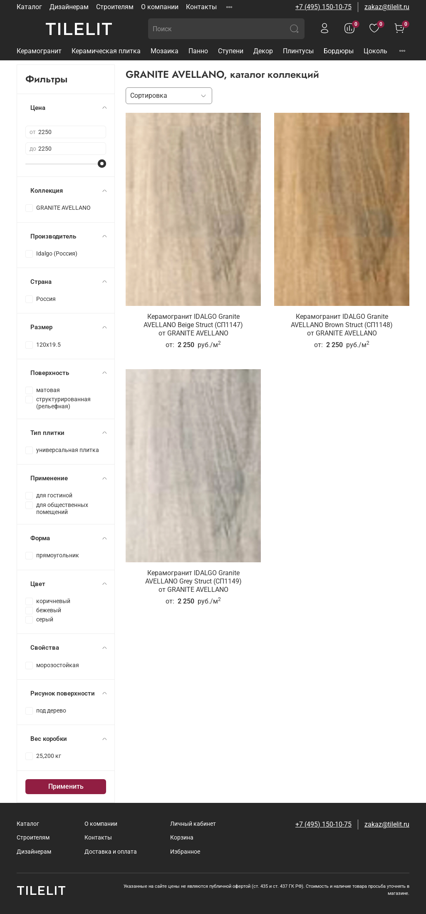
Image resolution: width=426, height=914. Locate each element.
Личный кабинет (193, 823)
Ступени (230, 51)
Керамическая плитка (106, 51)
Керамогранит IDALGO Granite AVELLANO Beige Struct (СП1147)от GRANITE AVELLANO (193, 325)
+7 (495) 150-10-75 (323, 7)
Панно (198, 51)
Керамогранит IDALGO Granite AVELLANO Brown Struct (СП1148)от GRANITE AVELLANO (342, 325)
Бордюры (339, 51)
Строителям (115, 7)
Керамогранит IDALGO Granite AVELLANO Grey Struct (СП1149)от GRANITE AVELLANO (193, 581)
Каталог (29, 7)
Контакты (201, 7)
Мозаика (164, 51)
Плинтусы (298, 51)
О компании (159, 7)
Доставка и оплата (110, 851)
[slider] (102, 163)
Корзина (181, 837)
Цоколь (375, 51)
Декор (263, 51)
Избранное (185, 851)
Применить (66, 786)
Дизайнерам (69, 7)
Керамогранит (39, 51)
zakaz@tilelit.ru (386, 7)
